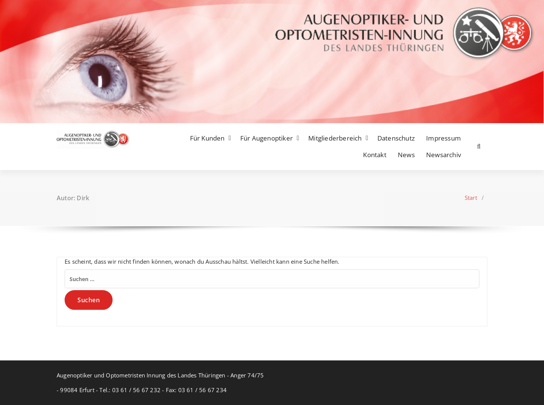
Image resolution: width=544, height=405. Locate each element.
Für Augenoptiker (266, 138)
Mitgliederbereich (335, 138)
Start (471, 197)
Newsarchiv (443, 154)
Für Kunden (207, 138)
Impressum (443, 138)
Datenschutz (396, 138)
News (406, 154)
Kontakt (374, 154)
